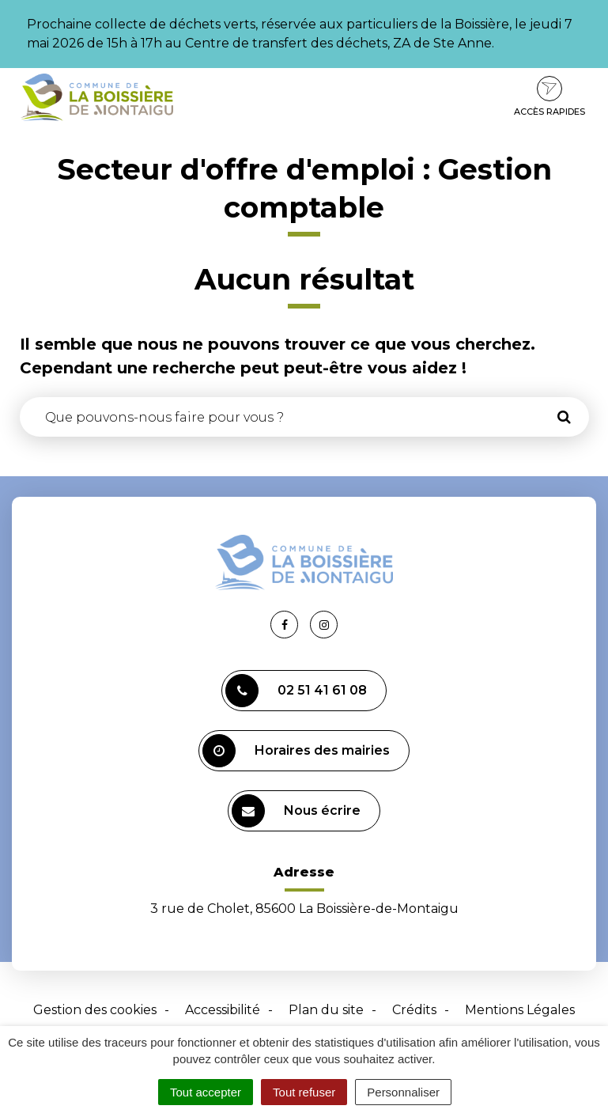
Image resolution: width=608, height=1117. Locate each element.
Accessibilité (222, 1009)
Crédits (414, 1009)
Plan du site (326, 1009)
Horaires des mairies (296, 750)
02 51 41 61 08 (296, 690)
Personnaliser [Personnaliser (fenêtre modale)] (403, 1092)
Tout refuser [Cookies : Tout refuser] (304, 1092)
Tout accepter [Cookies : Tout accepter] (205, 1092)
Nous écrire (296, 810)
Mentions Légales (520, 1009)
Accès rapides (549, 96)
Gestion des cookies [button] (95, 1009)
